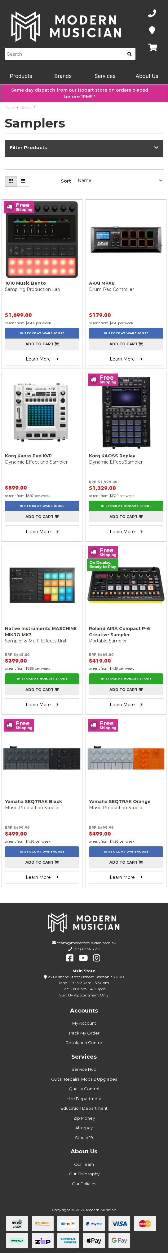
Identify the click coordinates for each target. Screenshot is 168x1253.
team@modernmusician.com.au (86, 942)
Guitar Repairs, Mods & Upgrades (84, 1079)
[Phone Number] (152, 13)
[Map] (152, 30)
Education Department (84, 1108)
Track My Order (84, 1032)
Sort (66, 181)
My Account (84, 1023)
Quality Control (84, 1088)
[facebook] (69, 958)
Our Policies (84, 1183)
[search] (129, 54)
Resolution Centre (84, 1042)
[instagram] (96, 958)
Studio (26, 107)
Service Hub (84, 1069)
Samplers (45, 107)
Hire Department (84, 1098)
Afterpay (84, 1127)
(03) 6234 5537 (86, 949)
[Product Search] (64, 54)
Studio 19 (84, 1137)
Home (10, 107)
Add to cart (42, 344)
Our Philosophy (84, 1173)
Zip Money (84, 1118)
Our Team (84, 1164)
